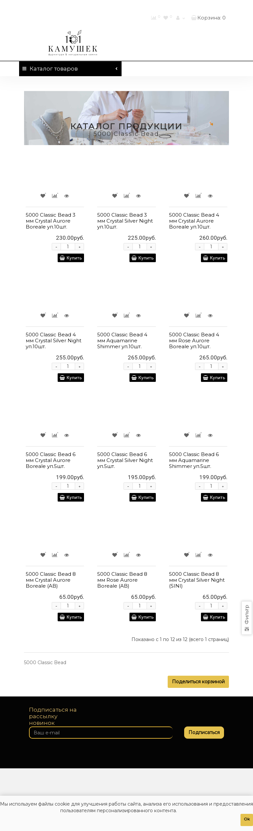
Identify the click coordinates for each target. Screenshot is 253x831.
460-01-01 (207, 6)
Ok (247, 818)
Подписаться (204, 732)
